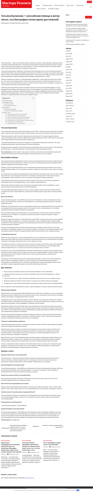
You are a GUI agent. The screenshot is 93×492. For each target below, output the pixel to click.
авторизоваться (29, 479)
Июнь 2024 (68, 75)
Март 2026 (68, 56)
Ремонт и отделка (59, 5)
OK (78, 490)
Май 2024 (68, 77)
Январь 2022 (69, 96)
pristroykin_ (25, 23)
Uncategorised (15, 420)
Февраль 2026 (69, 59)
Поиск (67, 15)
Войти (89, 2)
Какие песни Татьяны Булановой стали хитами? (18, 118)
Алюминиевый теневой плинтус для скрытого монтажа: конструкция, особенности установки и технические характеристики (77, 36)
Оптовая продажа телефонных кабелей (75, 44)
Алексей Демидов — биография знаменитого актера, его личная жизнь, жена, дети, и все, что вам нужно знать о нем (31, 446)
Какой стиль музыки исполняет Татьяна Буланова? (19, 117)
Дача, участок (70, 5)
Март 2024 (68, 83)
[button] (32, 98)
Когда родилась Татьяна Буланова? (16, 122)
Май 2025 (68, 67)
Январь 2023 (69, 91)
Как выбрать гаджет (53, 9)
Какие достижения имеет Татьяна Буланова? (17, 114)
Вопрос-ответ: (6, 112)
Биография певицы (8, 102)
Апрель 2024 (69, 80)
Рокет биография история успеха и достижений (52, 443)
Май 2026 (68, 51)
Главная (37, 5)
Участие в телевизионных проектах (14, 111)
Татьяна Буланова (7, 100)
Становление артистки (10, 105)
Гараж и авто (80, 5)
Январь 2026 (69, 61)
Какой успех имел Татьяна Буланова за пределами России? (21, 120)
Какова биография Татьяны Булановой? (16, 115)
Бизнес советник (41, 9)
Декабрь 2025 (69, 64)
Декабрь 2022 (69, 93)
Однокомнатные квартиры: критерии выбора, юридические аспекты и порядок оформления (77, 25)
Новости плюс (69, 116)
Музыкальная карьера (10, 109)
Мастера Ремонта (16, 3)
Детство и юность (9, 104)
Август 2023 (69, 88)
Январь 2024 (69, 85)
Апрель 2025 (69, 69)
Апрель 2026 (69, 53)
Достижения (6, 107)
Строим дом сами (47, 5)
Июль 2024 (68, 72)
